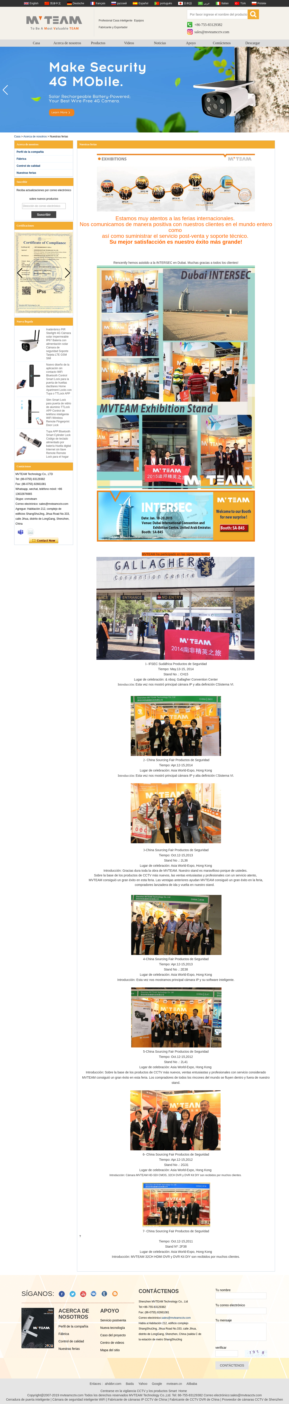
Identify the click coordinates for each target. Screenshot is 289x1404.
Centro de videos (112, 1342)
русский (122, 3)
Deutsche (78, 3)
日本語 (188, 3)
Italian (225, 3)
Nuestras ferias (26, 172)
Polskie (261, 3)
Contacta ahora (43, 541)
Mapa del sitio (110, 1350)
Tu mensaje (223, 1320)
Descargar (252, 43)
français (100, 3)
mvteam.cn (174, 1383)
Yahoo (142, 1383)
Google (157, 1383)
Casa (36, 43)
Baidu (130, 1383)
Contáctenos (222, 43)
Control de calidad (28, 165)
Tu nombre (223, 1290)
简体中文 (55, 3)
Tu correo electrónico (230, 1305)
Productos (98, 43)
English (34, 3)
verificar (220, 1347)
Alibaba (191, 1383)
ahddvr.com (113, 1383)
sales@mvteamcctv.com (211, 32)
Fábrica (21, 158)
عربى (207, 3)
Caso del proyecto (113, 1335)
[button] (284, 90)
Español (143, 3)
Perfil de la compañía (30, 151)
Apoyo (191, 43)
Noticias (160, 43)
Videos (129, 43)
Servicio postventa (113, 1320)
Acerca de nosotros (67, 43)
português (166, 3)
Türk (243, 3)
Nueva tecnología (112, 1328)
